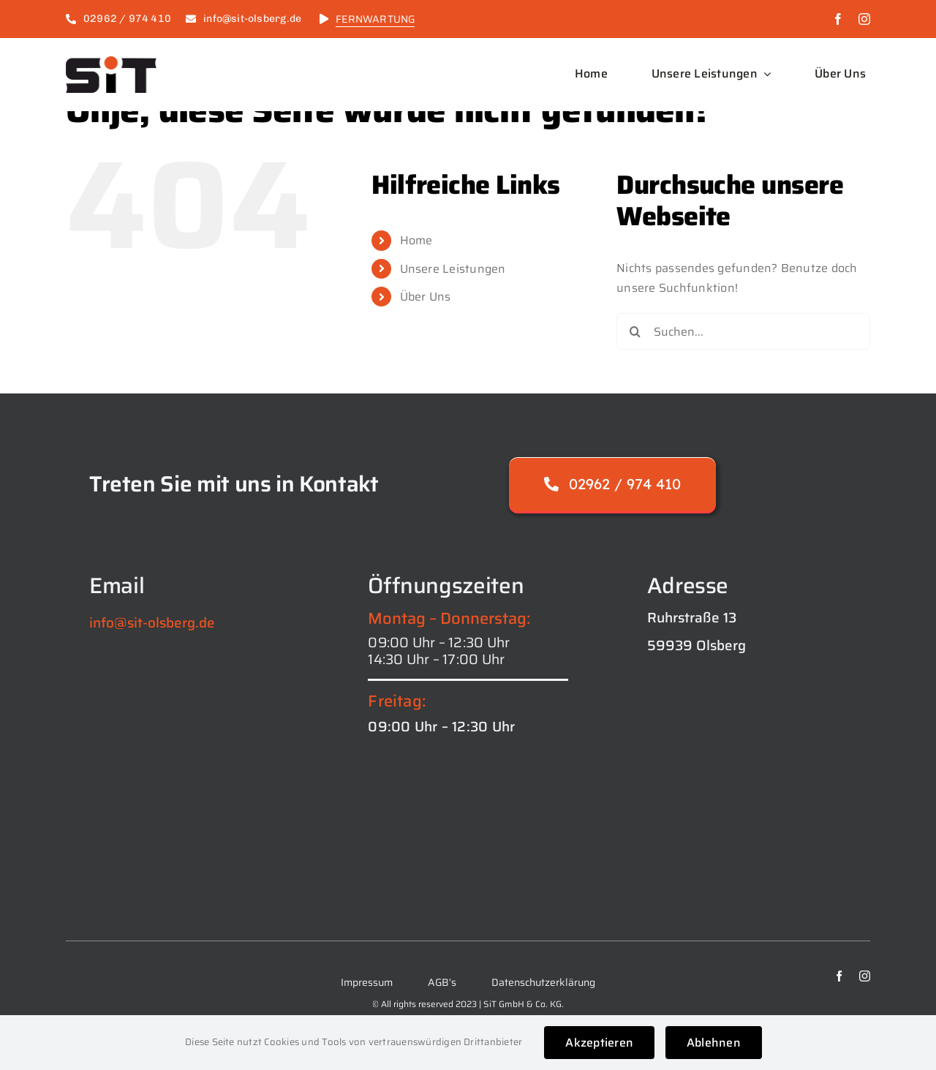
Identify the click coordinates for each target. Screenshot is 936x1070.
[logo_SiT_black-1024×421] (111, 62)
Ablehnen (714, 1042)
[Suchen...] (743, 331)
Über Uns (425, 296)
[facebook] (838, 19)
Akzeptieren (599, 1042)
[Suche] (634, 331)
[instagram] (864, 19)
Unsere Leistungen (453, 269)
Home (416, 240)
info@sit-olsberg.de (152, 622)
